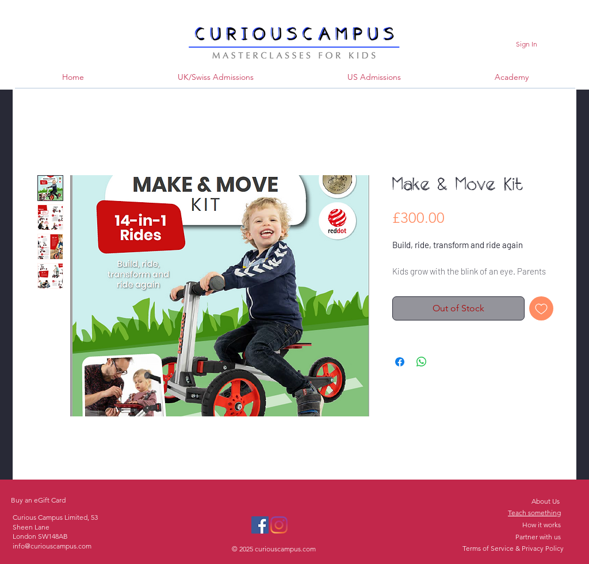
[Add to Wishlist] (541, 308)
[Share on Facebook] (400, 362)
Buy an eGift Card (38, 500)
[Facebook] (260, 525)
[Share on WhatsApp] (422, 362)
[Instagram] (279, 525)
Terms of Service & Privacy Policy (513, 548)
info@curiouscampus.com (52, 546)
